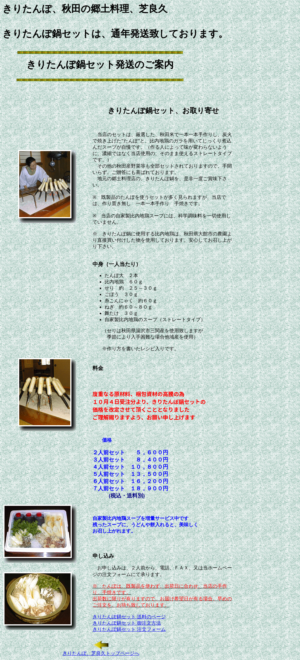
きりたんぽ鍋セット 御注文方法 (126, 623)
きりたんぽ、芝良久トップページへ (100, 653)
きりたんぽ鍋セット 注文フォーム (129, 629)
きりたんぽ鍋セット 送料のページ (129, 616)
